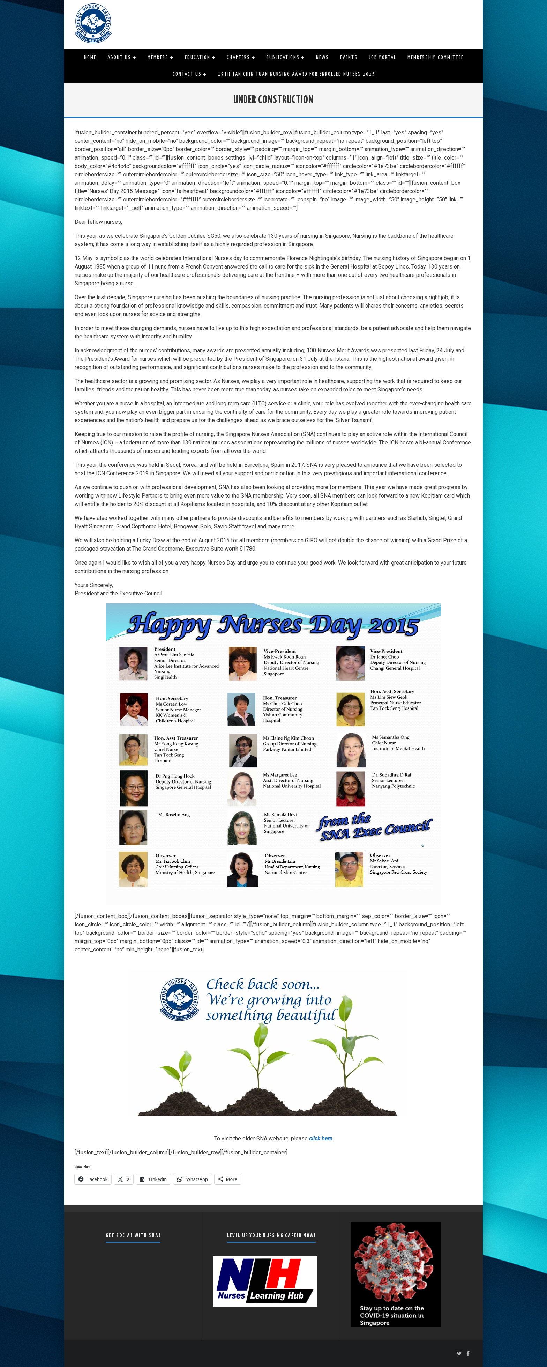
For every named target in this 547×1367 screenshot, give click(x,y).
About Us (119, 57)
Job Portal (382, 57)
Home (90, 57)
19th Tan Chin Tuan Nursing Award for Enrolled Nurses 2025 (296, 74)
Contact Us (187, 74)
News (322, 57)
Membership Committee (435, 57)
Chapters (238, 57)
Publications (283, 57)
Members (158, 57)
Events (349, 57)
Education (197, 57)
